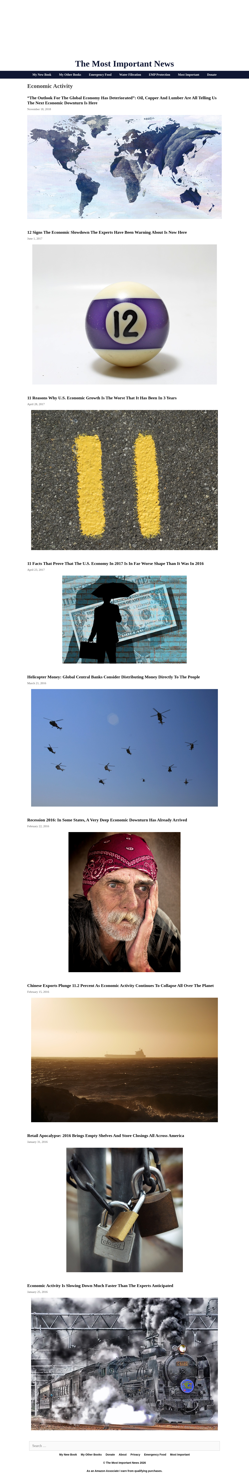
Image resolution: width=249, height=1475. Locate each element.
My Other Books (70, 74)
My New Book (41, 74)
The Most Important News (124, 63)
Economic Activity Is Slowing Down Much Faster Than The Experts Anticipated (100, 1285)
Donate (212, 74)
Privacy (135, 1454)
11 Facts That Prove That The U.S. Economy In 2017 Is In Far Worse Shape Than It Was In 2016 (115, 563)
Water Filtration (130, 74)
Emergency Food (100, 74)
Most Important (188, 74)
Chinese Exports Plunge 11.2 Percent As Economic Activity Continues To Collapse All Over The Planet (120, 985)
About (122, 1454)
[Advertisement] (124, 31)
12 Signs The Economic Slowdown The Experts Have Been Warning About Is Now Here (107, 232)
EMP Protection (159, 74)
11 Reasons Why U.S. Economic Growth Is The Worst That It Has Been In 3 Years (102, 397)
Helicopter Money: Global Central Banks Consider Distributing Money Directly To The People (113, 676)
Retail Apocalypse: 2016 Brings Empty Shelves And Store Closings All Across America (105, 1135)
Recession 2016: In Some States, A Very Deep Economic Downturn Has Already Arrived (107, 819)
